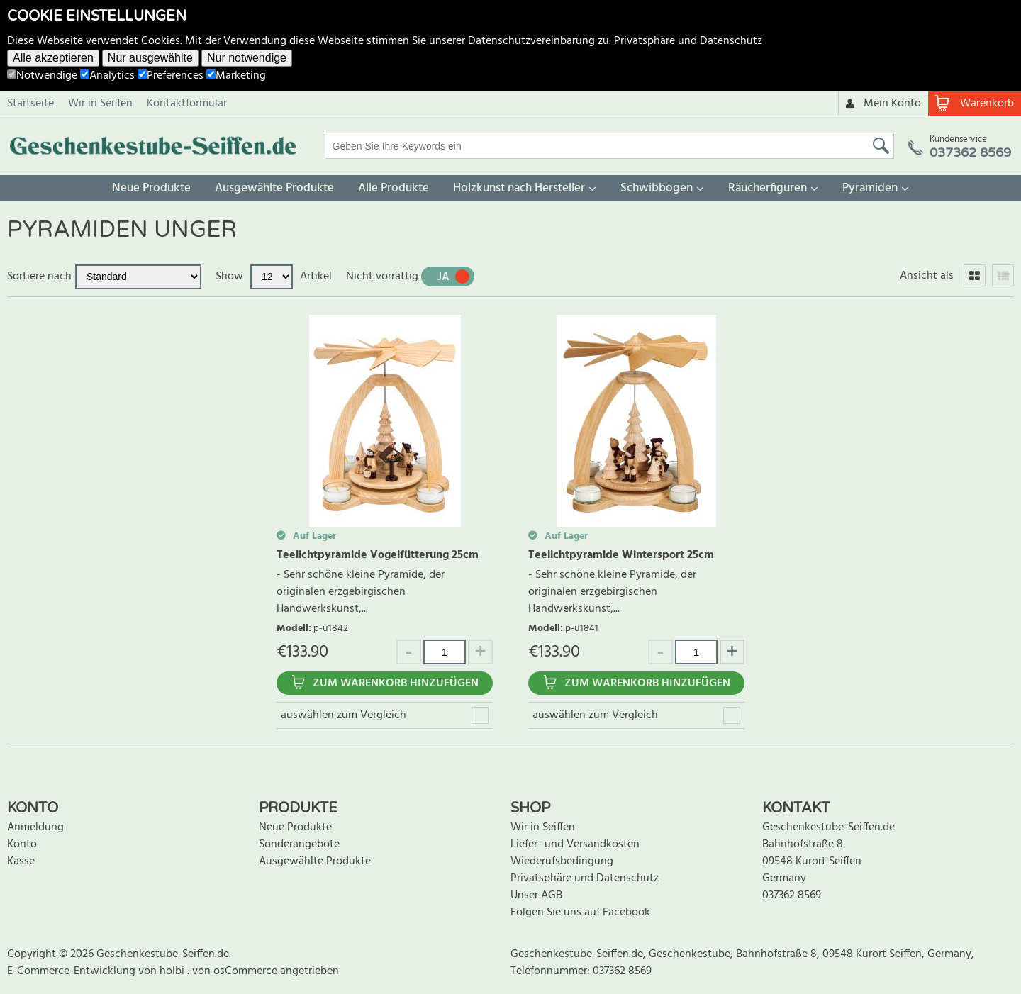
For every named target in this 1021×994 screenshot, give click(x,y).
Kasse (21, 861)
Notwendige (42, 76)
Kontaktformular (187, 103)
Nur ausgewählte (150, 58)
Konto (22, 844)
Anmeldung (35, 827)
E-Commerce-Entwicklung (72, 971)
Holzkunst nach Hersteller (519, 188)
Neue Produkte (151, 188)
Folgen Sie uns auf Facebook (580, 912)
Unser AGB (536, 895)
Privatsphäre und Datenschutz (688, 41)
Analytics (107, 76)
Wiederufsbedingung (561, 861)
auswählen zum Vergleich (343, 715)
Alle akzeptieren (53, 58)
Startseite (30, 103)
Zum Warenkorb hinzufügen (396, 683)
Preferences (170, 76)
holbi (173, 971)
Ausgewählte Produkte (274, 188)
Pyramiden (870, 188)
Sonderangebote (299, 844)
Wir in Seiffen (100, 103)
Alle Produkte (393, 188)
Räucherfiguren (767, 188)
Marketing (236, 76)
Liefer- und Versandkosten (575, 844)
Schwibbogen (656, 188)
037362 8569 (791, 895)
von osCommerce (236, 971)
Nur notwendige (246, 58)
